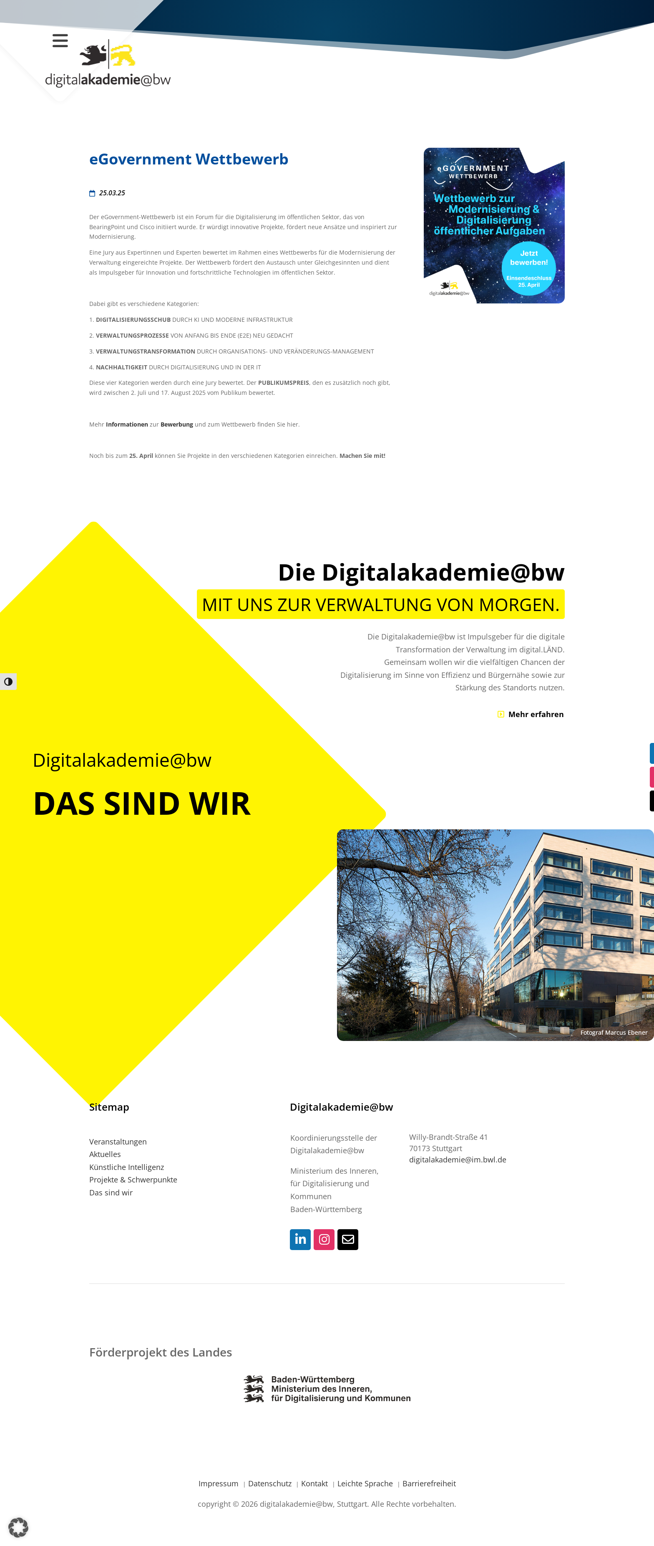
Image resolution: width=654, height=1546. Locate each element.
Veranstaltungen (118, 1142)
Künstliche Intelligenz (126, 1167)
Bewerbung (177, 424)
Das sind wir (111, 1192)
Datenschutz (271, 1483)
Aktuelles (105, 1154)
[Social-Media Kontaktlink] (300, 1239)
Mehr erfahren (536, 714)
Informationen (127, 424)
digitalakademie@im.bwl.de (457, 1159)
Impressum (220, 1483)
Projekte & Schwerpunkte (133, 1180)
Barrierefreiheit (429, 1483)
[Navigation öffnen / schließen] (60, 40)
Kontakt (315, 1483)
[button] (18, 1527)
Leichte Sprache (366, 1483)
